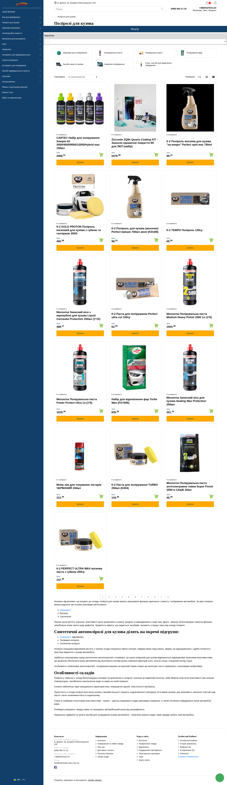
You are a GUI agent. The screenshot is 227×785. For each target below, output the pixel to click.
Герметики (6, 49)
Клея (4, 44)
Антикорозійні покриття (12, 33)
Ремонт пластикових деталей (14, 87)
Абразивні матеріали (11, 28)
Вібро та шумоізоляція (11, 98)
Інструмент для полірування (14, 65)
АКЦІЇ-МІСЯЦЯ (8, 12)
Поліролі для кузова (10, 22)
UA (18, 779)
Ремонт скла (7, 92)
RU (24, 779)
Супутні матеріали (10, 60)
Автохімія (6, 76)
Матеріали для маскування (13, 39)
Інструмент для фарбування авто (16, 55)
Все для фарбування (11, 17)
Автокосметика (8, 82)
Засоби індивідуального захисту (16, 71)
